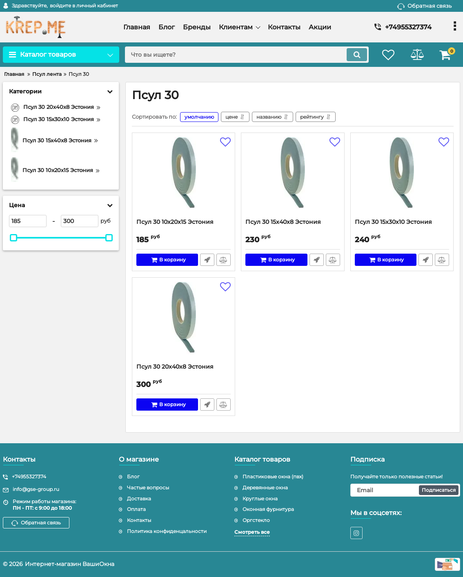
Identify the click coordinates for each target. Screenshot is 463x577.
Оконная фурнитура (268, 509)
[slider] (13, 237)
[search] (247, 54)
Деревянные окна (265, 487)
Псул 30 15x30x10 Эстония (393, 222)
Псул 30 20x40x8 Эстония (175, 366)
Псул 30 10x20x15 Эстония (175, 222)
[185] (28, 221)
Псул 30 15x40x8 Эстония (283, 222)
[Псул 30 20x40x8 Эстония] (183, 322)
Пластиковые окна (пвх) (273, 476)
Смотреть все (252, 532)
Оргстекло (256, 520)
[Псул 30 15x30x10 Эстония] (402, 178)
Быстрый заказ (207, 260)
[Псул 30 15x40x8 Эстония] (292, 178)
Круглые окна (260, 498)
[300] (79, 221)
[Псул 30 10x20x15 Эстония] (183, 178)
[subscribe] (405, 490)
